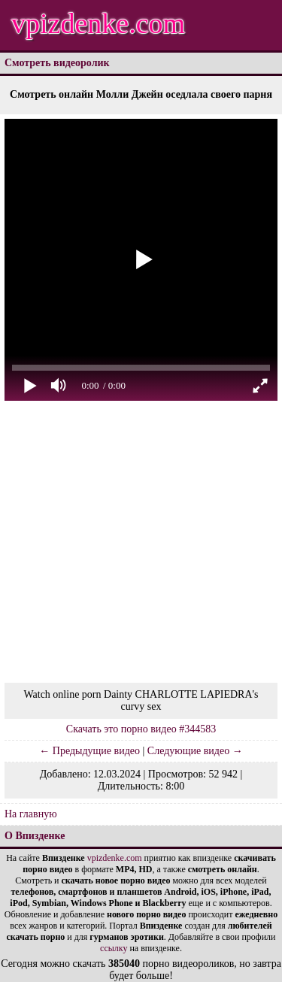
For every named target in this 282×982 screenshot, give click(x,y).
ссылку (113, 948)
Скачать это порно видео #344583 (141, 729)
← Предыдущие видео (89, 750)
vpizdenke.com (98, 23)
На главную (31, 814)
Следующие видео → (195, 750)
